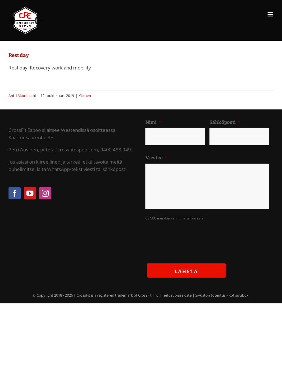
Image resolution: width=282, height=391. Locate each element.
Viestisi (156, 158)
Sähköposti (224, 122)
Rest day (19, 55)
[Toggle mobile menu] (270, 14)
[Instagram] (45, 193)
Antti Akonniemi (22, 95)
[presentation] (188, 238)
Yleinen (85, 95)
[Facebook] (15, 193)
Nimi (153, 122)
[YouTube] (30, 193)
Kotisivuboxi (238, 295)
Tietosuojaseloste (177, 295)
